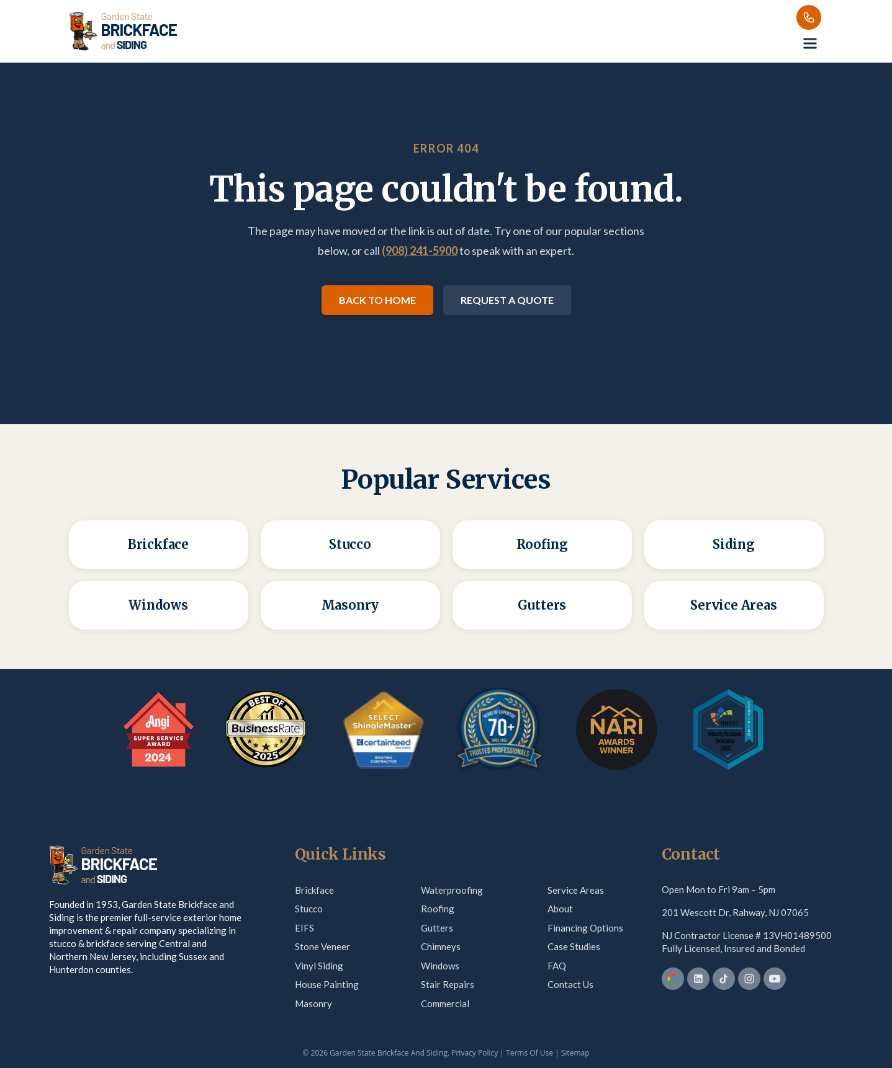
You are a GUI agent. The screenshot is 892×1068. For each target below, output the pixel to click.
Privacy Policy (474, 1053)
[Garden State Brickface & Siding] (123, 31)
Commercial (445, 1003)
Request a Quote (507, 300)
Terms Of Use (529, 1053)
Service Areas (575, 890)
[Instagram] (749, 979)
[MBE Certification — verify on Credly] (728, 729)
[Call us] (808, 17)
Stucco (309, 908)
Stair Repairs (447, 984)
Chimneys (441, 946)
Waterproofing (452, 890)
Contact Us (570, 984)
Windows (440, 965)
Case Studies (573, 946)
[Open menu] (810, 43)
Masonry (313, 1003)
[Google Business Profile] (673, 979)
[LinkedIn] (698, 979)
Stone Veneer (322, 946)
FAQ (556, 965)
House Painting (327, 984)
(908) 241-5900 (419, 250)
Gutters (437, 927)
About (560, 908)
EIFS (304, 927)
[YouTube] (775, 979)
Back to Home (377, 300)
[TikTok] (724, 979)
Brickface (314, 890)
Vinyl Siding (319, 965)
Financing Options (585, 927)
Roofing (437, 908)
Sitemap (575, 1053)
